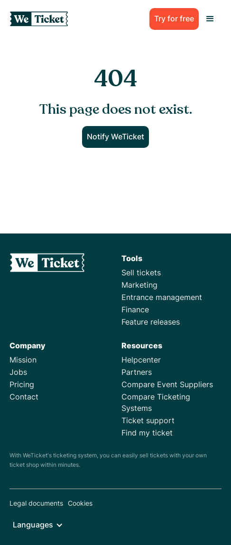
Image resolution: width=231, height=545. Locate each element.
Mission (23, 359)
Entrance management (161, 297)
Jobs (18, 372)
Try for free (174, 18)
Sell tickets (141, 272)
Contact (23, 396)
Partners (136, 372)
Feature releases (150, 322)
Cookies (80, 503)
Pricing (21, 384)
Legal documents (36, 503)
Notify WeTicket (115, 136)
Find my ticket (147, 432)
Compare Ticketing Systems (155, 402)
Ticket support (148, 420)
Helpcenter (141, 359)
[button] (210, 19)
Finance (135, 309)
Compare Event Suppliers (167, 384)
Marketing (139, 285)
